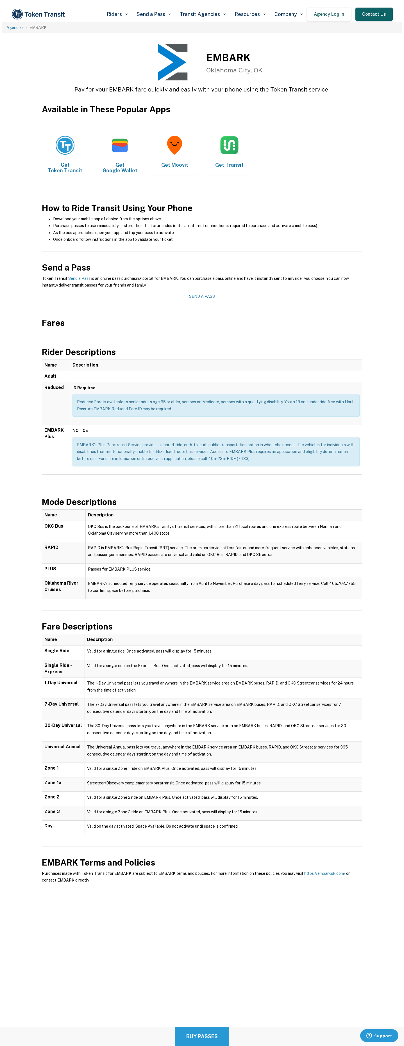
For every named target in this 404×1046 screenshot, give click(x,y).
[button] (117, 14)
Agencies (15, 27)
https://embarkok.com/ (324, 873)
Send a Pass (79, 278)
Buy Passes (202, 1036)
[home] (39, 14)
